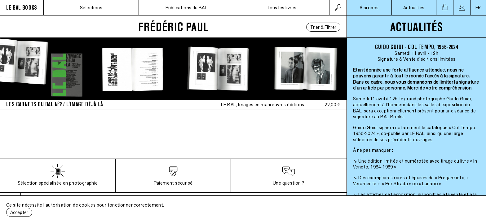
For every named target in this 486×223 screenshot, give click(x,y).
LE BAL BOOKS (21, 7)
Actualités (414, 8)
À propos (369, 8)
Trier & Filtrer (323, 27)
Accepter (19, 212)
